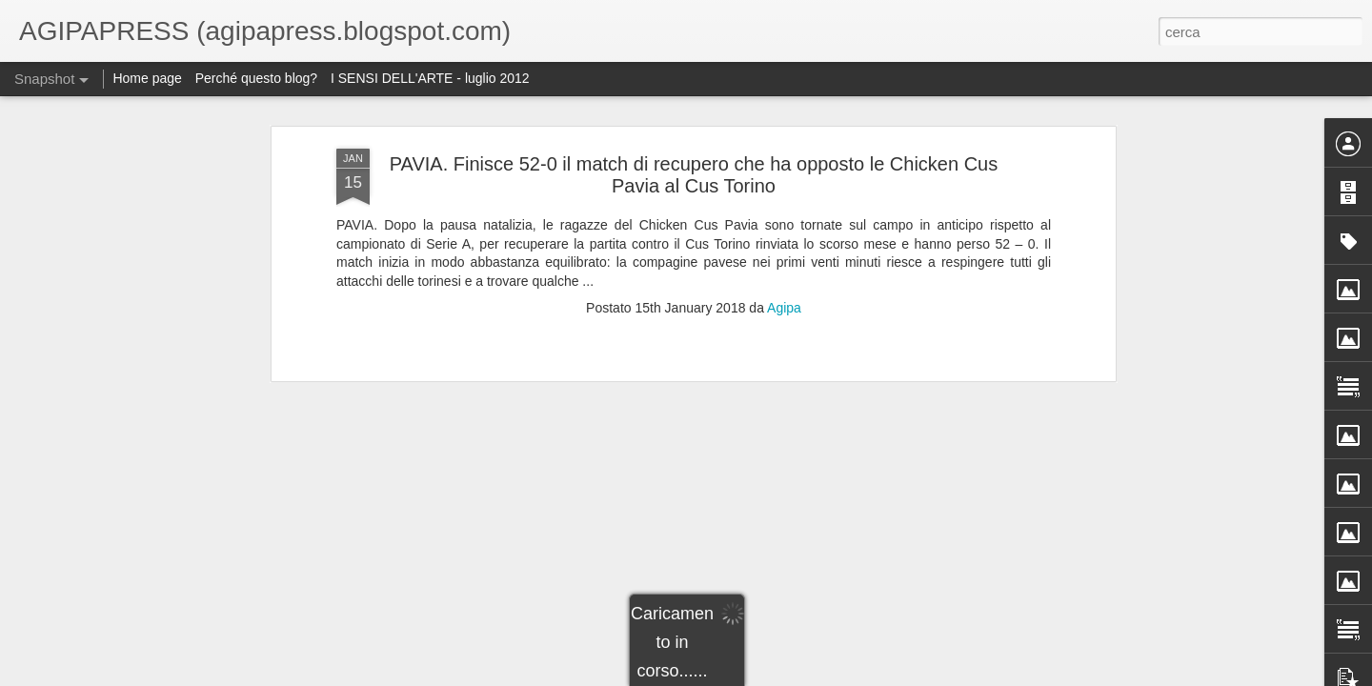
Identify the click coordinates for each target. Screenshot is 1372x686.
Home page (146, 78)
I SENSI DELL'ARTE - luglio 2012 (430, 78)
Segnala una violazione (853, 675)
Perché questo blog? (258, 78)
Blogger (775, 675)
